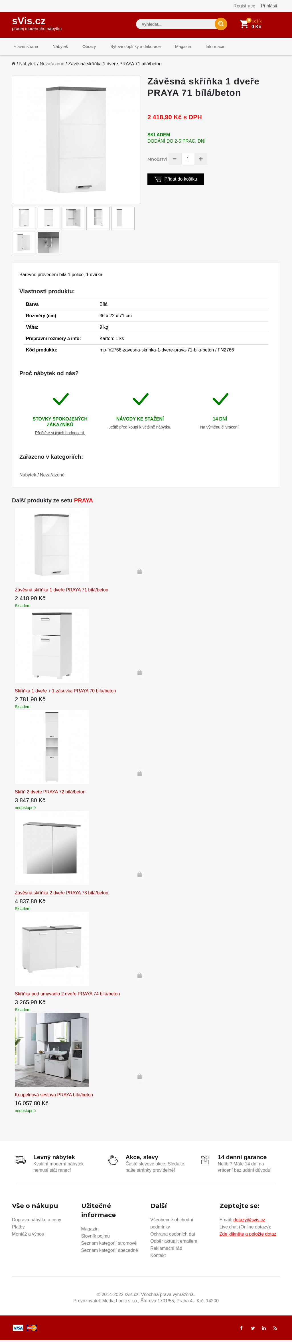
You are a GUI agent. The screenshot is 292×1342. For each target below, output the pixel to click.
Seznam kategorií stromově (109, 1244)
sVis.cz (37, 23)
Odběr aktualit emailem (173, 1242)
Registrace (244, 5)
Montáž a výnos (28, 1235)
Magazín (172, 47)
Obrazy (82, 47)
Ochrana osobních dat (172, 1235)
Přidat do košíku (176, 181)
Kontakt (158, 1257)
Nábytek (56, 47)
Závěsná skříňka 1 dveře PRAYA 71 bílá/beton (61, 591)
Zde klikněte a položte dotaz (248, 1235)
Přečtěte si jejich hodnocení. (60, 434)
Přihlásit (269, 5)
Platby (18, 1228)
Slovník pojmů (95, 1237)
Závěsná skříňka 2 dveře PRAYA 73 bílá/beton (61, 894)
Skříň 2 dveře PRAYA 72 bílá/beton (50, 793)
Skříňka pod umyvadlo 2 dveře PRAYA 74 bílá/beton (67, 995)
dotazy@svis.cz (249, 1221)
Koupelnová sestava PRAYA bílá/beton (54, 1096)
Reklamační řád (166, 1250)
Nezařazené (52, 66)
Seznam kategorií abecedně (109, 1252)
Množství (157, 161)
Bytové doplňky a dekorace (126, 47)
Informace (200, 47)
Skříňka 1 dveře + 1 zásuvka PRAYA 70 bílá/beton (65, 692)
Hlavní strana (24, 47)
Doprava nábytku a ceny (36, 1221)
